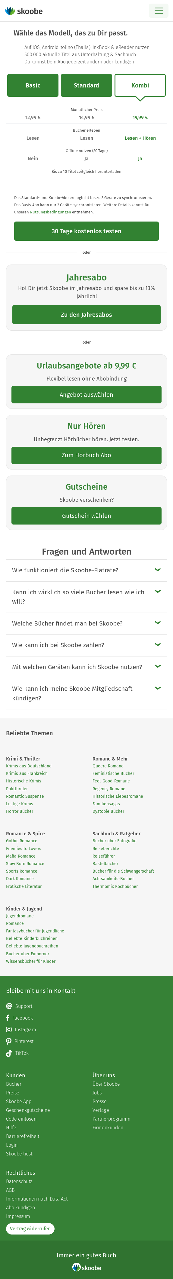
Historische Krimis (23, 781)
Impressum (18, 1216)
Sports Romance (21, 871)
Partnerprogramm (112, 1119)
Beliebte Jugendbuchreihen (32, 946)
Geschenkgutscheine (28, 1110)
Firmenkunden (108, 1128)
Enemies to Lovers (23, 848)
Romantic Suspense (25, 796)
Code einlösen (21, 1119)
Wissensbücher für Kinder (30, 961)
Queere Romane (108, 766)
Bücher (13, 1084)
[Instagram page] (86, 1029)
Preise (12, 1093)
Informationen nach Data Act (37, 1199)
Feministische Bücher (113, 773)
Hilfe (11, 1128)
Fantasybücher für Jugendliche (35, 931)
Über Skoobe (106, 1084)
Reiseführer (104, 856)
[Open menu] (158, 11)
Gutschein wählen (86, 515)
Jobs (97, 1093)
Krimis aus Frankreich (27, 773)
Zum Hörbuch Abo (86, 455)
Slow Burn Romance (25, 863)
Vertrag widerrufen (30, 1229)
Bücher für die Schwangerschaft (123, 871)
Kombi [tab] (140, 89)
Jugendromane (20, 916)
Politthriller (17, 788)
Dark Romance (20, 878)
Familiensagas (106, 803)
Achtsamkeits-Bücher (113, 878)
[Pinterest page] (86, 1041)
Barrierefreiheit (22, 1136)
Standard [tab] (86, 85)
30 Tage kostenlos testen (86, 231)
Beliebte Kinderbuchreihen (32, 938)
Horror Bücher (19, 811)
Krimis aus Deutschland (29, 766)
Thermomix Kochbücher (115, 886)
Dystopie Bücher (108, 811)
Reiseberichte (106, 848)
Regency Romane (109, 788)
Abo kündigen (20, 1207)
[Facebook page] (86, 1018)
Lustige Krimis (19, 803)
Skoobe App (18, 1101)
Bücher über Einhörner (27, 953)
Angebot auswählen (86, 394)
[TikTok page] (86, 1053)
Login (11, 1145)
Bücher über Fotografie (115, 840)
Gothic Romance (21, 840)
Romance (15, 923)
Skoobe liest (19, 1154)
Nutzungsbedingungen (50, 212)
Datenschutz (19, 1181)
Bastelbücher (105, 863)
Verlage (101, 1110)
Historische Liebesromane (118, 796)
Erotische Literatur (24, 886)
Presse (100, 1101)
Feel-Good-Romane (111, 781)
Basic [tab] (33, 85)
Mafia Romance (21, 856)
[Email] (86, 1006)
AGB (10, 1190)
